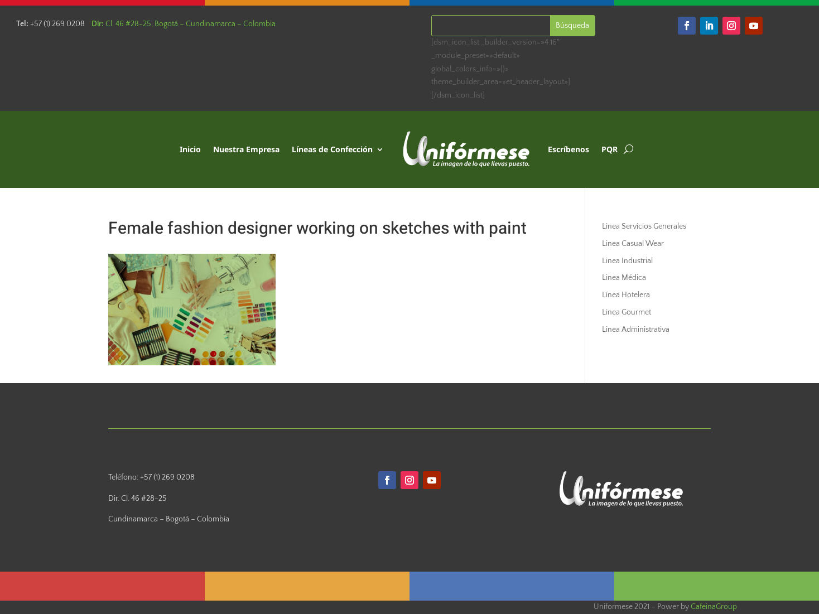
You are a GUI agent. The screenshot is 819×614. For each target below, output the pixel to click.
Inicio (190, 149)
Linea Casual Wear (633, 243)
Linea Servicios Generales (644, 226)
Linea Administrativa (635, 329)
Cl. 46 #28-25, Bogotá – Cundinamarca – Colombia (183, 24)
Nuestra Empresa (246, 149)
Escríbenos (568, 149)
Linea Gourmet (626, 312)
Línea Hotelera (626, 295)
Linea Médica (624, 277)
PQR (609, 149)
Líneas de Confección (332, 149)
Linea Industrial (627, 261)
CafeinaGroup (714, 606)
